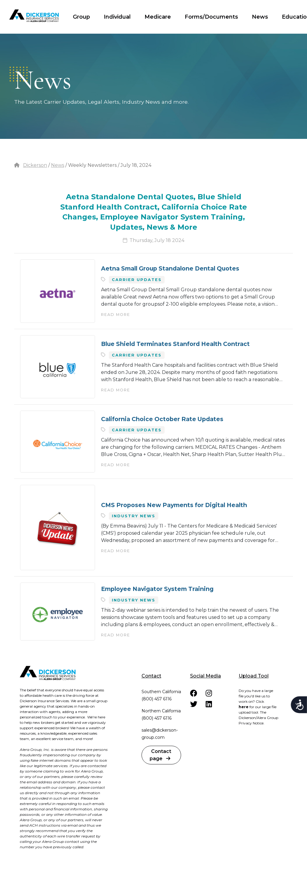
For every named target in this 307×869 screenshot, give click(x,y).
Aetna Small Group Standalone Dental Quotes (170, 268)
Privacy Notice (251, 723)
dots (19, 74)
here (244, 707)
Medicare (158, 17)
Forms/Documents (211, 17)
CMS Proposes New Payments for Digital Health (174, 505)
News (260, 17)
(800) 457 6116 (156, 699)
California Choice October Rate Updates (162, 419)
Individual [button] (117, 17)
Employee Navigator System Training (157, 588)
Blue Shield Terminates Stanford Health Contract (175, 343)
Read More (115, 314)
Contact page (160, 754)
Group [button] (81, 17)
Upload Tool (254, 676)
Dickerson (35, 165)
